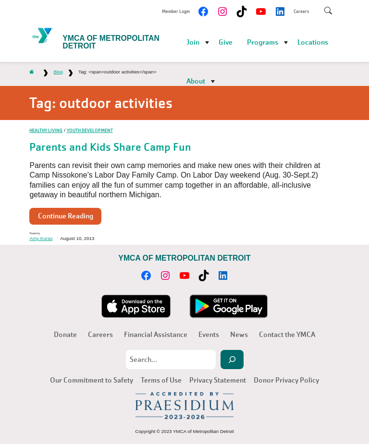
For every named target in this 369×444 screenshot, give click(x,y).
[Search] (232, 359)
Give (226, 42)
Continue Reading (65, 216)
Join (192, 42)
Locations (312, 42)
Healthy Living (45, 130)
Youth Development (90, 130)
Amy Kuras (40, 238)
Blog (58, 71)
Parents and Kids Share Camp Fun (110, 147)
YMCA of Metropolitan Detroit (111, 42)
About (195, 81)
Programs (262, 42)
